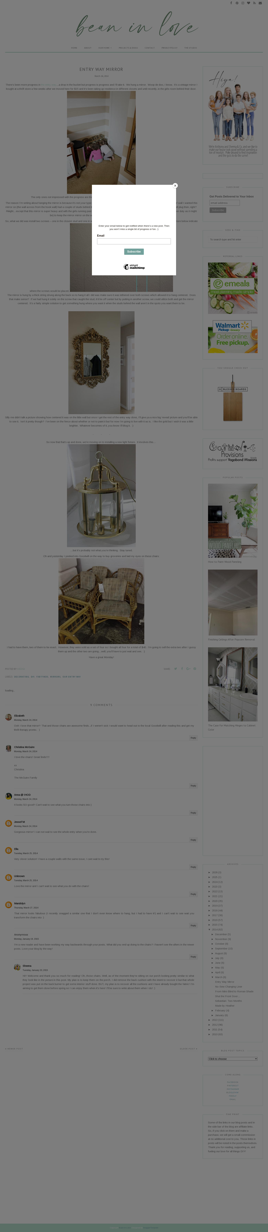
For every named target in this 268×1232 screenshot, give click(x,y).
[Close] (175, 185)
